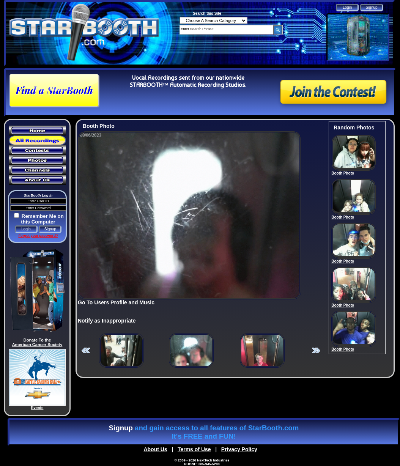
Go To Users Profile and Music (116, 302)
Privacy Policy (239, 449)
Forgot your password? (38, 236)
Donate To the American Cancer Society (37, 342)
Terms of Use (194, 449)
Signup (121, 428)
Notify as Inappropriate (106, 321)
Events (37, 408)
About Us (155, 449)
